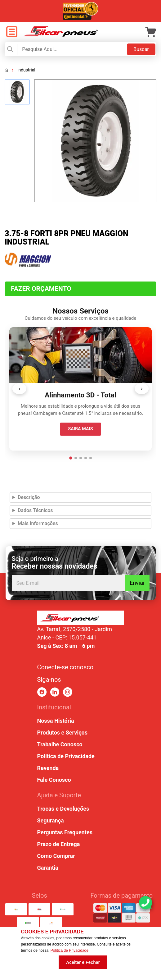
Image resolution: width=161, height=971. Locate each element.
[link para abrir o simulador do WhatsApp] (145, 902)
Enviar (137, 582)
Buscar (141, 49)
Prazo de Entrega (58, 844)
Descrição (29, 497)
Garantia (47, 867)
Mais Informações (38, 523)
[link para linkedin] (55, 692)
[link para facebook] (42, 692)
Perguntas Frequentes (64, 832)
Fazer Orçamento (41, 288)
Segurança (50, 820)
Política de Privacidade (66, 756)
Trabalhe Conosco (60, 744)
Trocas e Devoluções (63, 808)
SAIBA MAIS (80, 429)
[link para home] (60, 35)
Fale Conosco (54, 779)
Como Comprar (56, 856)
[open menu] (12, 32)
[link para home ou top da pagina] (80, 618)
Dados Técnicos (35, 510)
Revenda (48, 768)
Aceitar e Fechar (83, 962)
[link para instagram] (67, 692)
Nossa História (55, 720)
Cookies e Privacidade (52, 931)
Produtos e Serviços (62, 732)
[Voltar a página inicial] (6, 70)
